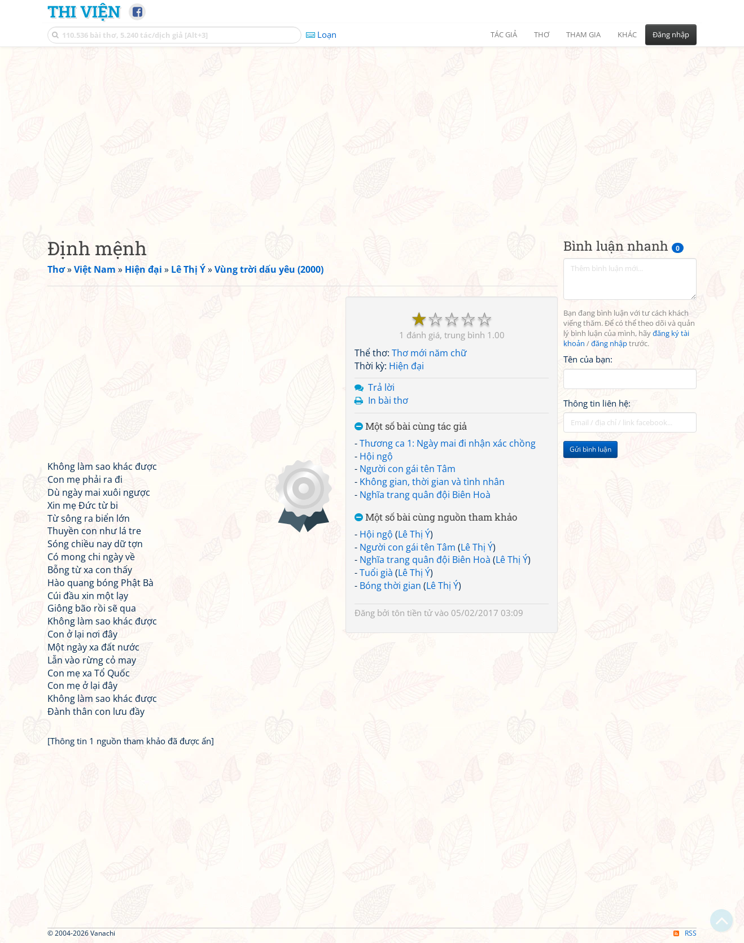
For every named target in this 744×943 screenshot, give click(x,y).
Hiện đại (406, 366)
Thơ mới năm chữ (429, 353)
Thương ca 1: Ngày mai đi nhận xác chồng (448, 443)
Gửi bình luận (590, 449)
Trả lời (381, 387)
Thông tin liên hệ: (597, 403)
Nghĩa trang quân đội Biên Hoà (425, 494)
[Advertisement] (372, 133)
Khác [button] (627, 34)
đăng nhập (609, 343)
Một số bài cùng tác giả (411, 426)
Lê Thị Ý (414, 534)
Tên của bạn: (587, 359)
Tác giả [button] (504, 34)
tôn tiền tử (412, 612)
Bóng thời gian (390, 585)
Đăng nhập (671, 34)
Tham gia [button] (583, 34)
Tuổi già (376, 572)
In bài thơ (388, 400)
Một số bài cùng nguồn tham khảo (436, 517)
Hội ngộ (376, 456)
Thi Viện (83, 11)
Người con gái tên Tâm (408, 468)
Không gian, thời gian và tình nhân (432, 481)
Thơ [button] (541, 34)
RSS (685, 933)
